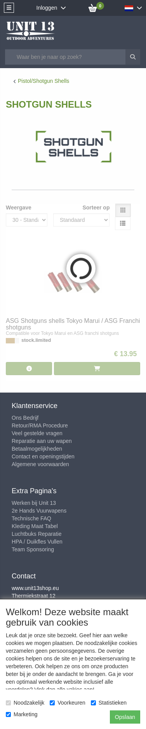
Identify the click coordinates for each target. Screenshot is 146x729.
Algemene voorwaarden (40, 464)
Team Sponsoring (33, 549)
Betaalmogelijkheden (37, 449)
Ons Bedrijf (25, 418)
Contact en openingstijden (43, 456)
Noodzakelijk (25, 703)
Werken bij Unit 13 (34, 503)
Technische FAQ (31, 518)
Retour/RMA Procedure (40, 425)
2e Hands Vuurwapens (39, 511)
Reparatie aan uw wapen (42, 441)
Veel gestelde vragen (37, 433)
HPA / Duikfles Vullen (37, 542)
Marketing (21, 714)
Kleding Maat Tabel (35, 526)
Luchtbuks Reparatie (36, 534)
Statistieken (109, 703)
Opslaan (125, 717)
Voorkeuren (67, 703)
